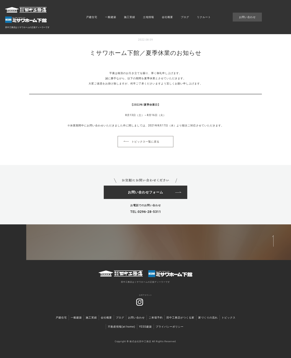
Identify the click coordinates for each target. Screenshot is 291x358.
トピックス (229, 317)
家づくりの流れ (208, 317)
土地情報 (148, 17)
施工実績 (129, 17)
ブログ (185, 17)
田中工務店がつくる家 (180, 317)
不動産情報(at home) (121, 326)
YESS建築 (145, 326)
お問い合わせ (247, 17)
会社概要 (167, 17)
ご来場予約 (156, 317)
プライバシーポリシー (170, 326)
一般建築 (110, 17)
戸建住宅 (91, 17)
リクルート (204, 17)
